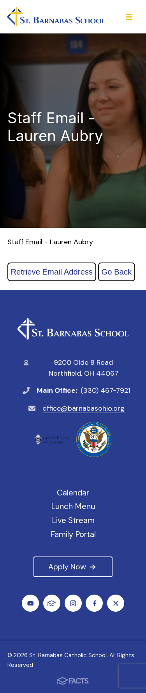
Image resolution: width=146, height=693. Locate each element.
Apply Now (73, 567)
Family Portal (73, 534)
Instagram (73, 603)
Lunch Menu (73, 506)
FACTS (51, 603)
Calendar (73, 493)
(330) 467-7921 (105, 390)
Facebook (94, 603)
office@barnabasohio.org (83, 408)
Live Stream (73, 520)
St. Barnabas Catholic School (73, 329)
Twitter (116, 603)
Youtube (30, 603)
